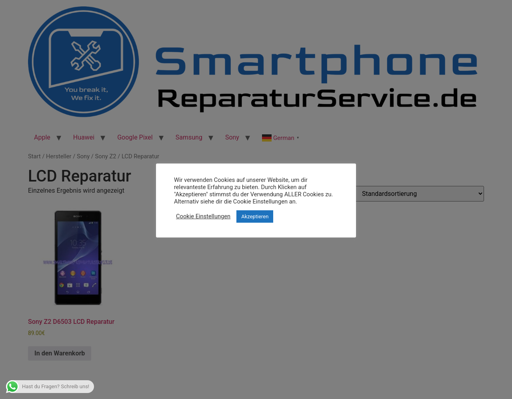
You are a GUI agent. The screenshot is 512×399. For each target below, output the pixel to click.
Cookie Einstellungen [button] (203, 216)
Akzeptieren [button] (254, 216)
